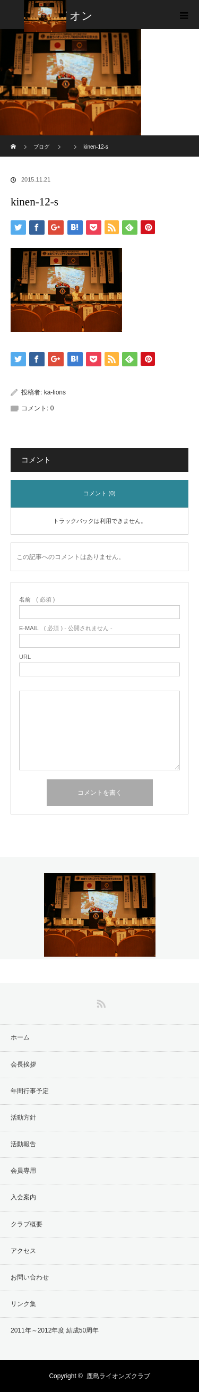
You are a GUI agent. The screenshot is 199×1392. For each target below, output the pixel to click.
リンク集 (23, 1304)
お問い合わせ (30, 1277)
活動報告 (23, 1144)
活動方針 (23, 1117)
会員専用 (23, 1170)
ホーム (20, 1037)
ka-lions (55, 392)
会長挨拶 (23, 1064)
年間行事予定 (30, 1091)
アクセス (23, 1250)
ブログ (41, 147)
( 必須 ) (37, 600)
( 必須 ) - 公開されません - (66, 628)
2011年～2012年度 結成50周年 (55, 1330)
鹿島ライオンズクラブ (118, 1376)
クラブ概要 (26, 1224)
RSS (100, 1002)
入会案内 (23, 1197)
